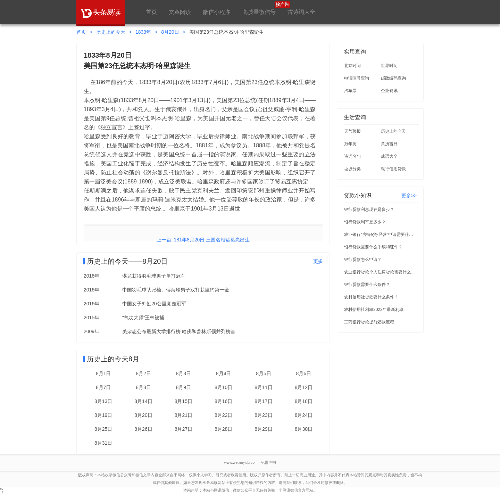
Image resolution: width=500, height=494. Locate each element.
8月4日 (223, 373)
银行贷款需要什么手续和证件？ (373, 247)
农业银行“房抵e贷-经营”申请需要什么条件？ (380, 234)
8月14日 (143, 401)
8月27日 (183, 429)
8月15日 (183, 401)
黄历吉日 (389, 143)
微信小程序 (217, 12)
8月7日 (103, 387)
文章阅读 (180, 12)
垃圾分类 (352, 168)
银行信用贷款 (393, 168)
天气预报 (352, 131)
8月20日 (170, 32)
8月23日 (263, 415)
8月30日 (303, 429)
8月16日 (223, 401)
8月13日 (103, 401)
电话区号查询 (356, 78)
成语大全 (389, 156)
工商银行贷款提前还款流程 (369, 322)
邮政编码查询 (393, 78)
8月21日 (183, 415)
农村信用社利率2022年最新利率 (373, 309)
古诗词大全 (301, 12)
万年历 (350, 143)
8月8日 (143, 387)
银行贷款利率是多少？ (365, 222)
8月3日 (183, 373)
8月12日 (303, 387)
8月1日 (103, 373)
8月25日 (103, 429)
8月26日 (143, 429)
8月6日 (303, 373)
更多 (318, 261)
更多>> (409, 195)
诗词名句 (352, 156)
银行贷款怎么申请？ (363, 259)
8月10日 (223, 387)
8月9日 (183, 387)
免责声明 (268, 462)
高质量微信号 (259, 8)
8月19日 (103, 415)
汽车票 (350, 90)
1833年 (143, 32)
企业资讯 (389, 90)
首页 (151, 12)
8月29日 (263, 429)
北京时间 (352, 65)
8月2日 (143, 373)
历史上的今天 (110, 32)
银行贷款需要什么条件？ (367, 284)
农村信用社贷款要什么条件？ (371, 297)
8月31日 (103, 443)
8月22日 (223, 415)
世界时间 (389, 65)
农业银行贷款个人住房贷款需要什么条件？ (380, 272)
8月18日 (303, 401)
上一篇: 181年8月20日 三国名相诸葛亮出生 (203, 239)
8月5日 (263, 373)
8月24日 (303, 415)
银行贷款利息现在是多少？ (369, 209)
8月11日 (263, 387)
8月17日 (263, 401)
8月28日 (223, 429)
